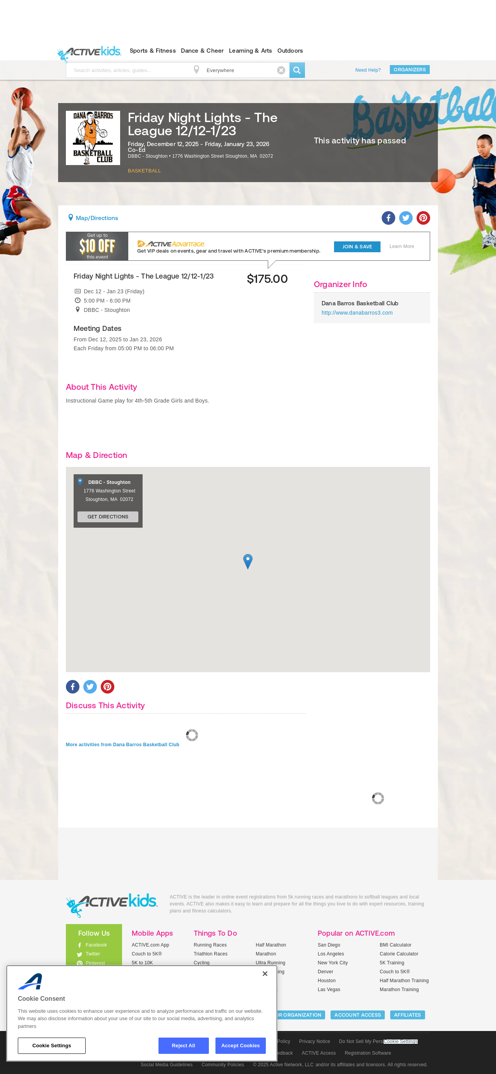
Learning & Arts (250, 50)
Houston (327, 980)
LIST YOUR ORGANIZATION (289, 1015)
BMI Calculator (396, 945)
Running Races (210, 945)
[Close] (265, 973)
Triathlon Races (210, 954)
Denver (325, 971)
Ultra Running (271, 963)
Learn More (401, 246)
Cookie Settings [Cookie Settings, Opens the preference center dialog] (51, 1045)
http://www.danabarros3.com (357, 313)
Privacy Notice (314, 1041)
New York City (333, 963)
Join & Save (357, 247)
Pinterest (95, 963)
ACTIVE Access (319, 1053)
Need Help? (368, 70)
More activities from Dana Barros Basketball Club (122, 744)
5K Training (392, 963)
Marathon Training (399, 989)
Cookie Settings (401, 1042)
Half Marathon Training (404, 980)
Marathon (266, 954)
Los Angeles (331, 954)
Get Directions (108, 517)
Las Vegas (329, 989)
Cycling (202, 963)
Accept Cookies (240, 1045)
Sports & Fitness (153, 50)
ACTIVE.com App (150, 945)
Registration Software (368, 1053)
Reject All (183, 1045)
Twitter (93, 954)
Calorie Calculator (399, 954)
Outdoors (290, 50)
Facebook (96, 945)
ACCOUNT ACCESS (357, 1015)
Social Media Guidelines (167, 1064)
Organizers (410, 69)
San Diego (329, 945)
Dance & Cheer (202, 50)
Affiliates (407, 1015)
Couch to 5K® (147, 954)
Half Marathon (271, 945)
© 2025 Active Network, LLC (283, 1064)
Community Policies (223, 1064)
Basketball (144, 171)
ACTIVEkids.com (87, 50)
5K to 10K (142, 963)
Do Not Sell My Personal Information (378, 1041)
